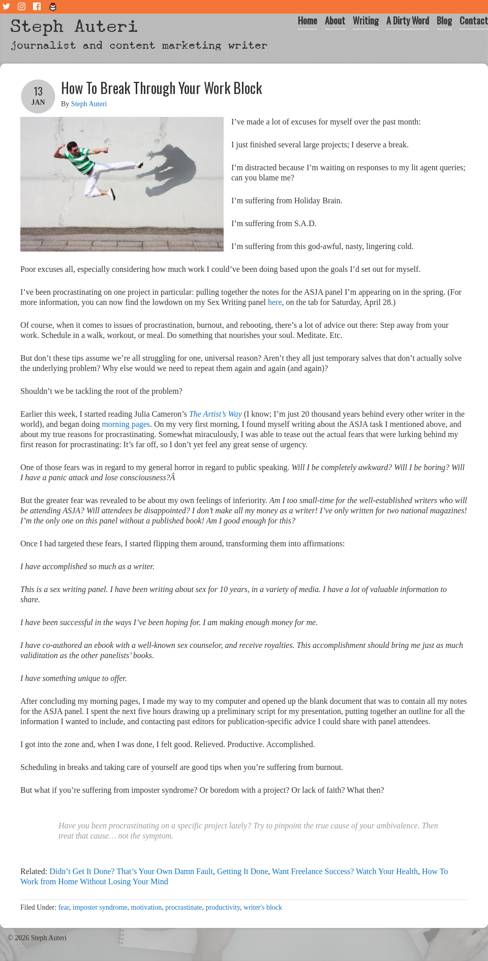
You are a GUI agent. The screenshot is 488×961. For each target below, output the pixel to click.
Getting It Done (242, 871)
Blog (444, 20)
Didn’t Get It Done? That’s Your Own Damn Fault (131, 871)
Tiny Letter (53, 7)
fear (63, 907)
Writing (366, 20)
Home (307, 20)
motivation (146, 907)
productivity (223, 907)
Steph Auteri (74, 26)
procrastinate (183, 907)
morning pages (126, 424)
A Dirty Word (407, 20)
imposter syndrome (100, 907)
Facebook (38, 7)
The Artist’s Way (215, 414)
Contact (474, 20)
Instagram (23, 7)
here (275, 302)
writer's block (262, 907)
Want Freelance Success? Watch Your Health (345, 871)
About (335, 20)
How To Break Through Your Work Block (161, 87)
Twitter (8, 7)
